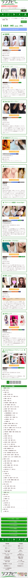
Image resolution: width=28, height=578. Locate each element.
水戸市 (6, 496)
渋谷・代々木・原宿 (9, 444)
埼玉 (4, 484)
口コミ (14, 15)
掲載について (20, 545)
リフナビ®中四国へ (17, 532)
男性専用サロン (7, 565)
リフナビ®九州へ (17, 535)
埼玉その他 (7, 490)
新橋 (5, 433)
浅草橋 (6, 421)
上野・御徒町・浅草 (9, 404)
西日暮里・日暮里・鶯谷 (9, 402)
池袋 (5, 392)
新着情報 (25, 15)
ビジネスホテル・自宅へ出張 (7, 561)
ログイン (24, 21)
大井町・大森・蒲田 (9, 440)
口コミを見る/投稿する (14, 47)
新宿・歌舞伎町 (8, 448)
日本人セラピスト (20, 551)
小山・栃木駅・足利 (9, 507)
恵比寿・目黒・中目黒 (9, 442)
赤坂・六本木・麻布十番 (9, 425)
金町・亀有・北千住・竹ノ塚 (10, 406)
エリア (8, 15)
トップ (3, 15)
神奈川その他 (7, 467)
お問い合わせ (20, 548)
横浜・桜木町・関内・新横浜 (10, 461)
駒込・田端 (7, 400)
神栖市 (6, 498)
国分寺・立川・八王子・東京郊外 (11, 456)
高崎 (5, 511)
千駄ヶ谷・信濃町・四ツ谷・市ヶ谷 (12, 427)
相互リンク (7, 548)
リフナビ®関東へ (17, 522)
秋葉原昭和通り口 (9, 415)
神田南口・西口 (8, 419)
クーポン (19, 15)
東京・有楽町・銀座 (9, 429)
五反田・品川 (7, 438)
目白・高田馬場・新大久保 (10, 452)
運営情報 (7, 543)
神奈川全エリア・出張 (9, 469)
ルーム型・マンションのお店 (20, 561)
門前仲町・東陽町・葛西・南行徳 (11, 431)
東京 (4, 390)
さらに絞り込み (14, 29)
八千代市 (6, 475)
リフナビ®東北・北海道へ (16, 518)
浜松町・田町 (7, 436)
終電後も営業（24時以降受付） (7, 558)
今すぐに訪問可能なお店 (20, 554)
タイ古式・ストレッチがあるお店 (7, 554)
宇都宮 (6, 505)
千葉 (4, 471)
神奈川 (5, 458)
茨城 (4, 494)
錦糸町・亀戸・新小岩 (9, 408)
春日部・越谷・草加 (9, 488)
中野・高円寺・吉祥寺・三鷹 (10, 454)
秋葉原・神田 (7, 411)
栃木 (4, 500)
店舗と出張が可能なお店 (20, 558)
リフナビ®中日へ (17, 525)
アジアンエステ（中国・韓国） (7, 551)
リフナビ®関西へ (17, 528)
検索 (24, 10)
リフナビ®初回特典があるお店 (7, 569)
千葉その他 (7, 481)
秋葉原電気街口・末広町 (10, 413)
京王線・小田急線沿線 (9, 450)
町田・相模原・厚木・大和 (10, 465)
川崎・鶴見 (7, 463)
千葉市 (6, 473)
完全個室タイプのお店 (7, 563)
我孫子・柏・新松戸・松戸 (10, 477)
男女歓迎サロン (20, 565)
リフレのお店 (20, 563)
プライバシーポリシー (7, 545)
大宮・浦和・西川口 (9, 486)
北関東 (5, 492)
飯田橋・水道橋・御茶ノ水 (10, 423)
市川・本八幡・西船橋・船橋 (10, 479)
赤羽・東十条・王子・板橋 (10, 396)
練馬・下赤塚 (7, 394)
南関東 (5, 388)
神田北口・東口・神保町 (10, 417)
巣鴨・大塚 (7, 398)
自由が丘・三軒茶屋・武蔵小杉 (11, 446)
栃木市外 (6, 502)
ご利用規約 (20, 543)
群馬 (4, 509)
